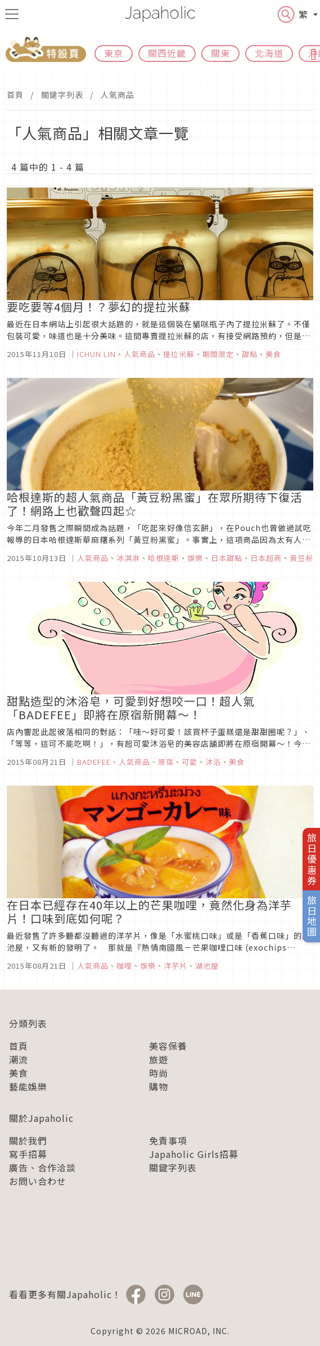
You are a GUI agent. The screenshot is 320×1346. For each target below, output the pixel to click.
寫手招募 (28, 1154)
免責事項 (168, 1140)
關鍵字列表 (62, 94)
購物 (158, 1086)
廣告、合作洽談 (42, 1167)
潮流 (18, 1059)
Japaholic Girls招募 (193, 1154)
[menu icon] (11, 14)
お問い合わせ (37, 1181)
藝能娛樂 (28, 1086)
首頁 (15, 94)
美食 (18, 1073)
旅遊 (158, 1059)
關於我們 (28, 1140)
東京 (113, 53)
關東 (220, 53)
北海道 (269, 53)
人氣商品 (117, 94)
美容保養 (168, 1046)
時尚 (158, 1073)
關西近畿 (167, 53)
